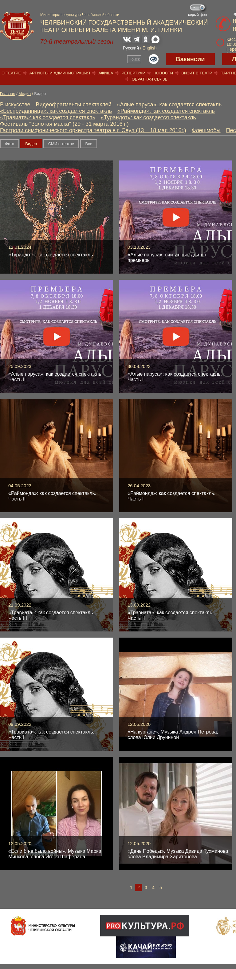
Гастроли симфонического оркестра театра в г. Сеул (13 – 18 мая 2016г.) (93, 130)
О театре (11, 73)
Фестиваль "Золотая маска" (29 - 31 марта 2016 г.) (64, 124)
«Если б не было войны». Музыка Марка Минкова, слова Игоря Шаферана (54, 853)
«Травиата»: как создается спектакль (47, 117)
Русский (131, 47)
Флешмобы (206, 130)
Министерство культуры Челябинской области (79, 15)
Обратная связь (150, 79)
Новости (163, 73)
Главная (7, 93)
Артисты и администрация (59, 73)
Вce (88, 143)
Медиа (24, 93)
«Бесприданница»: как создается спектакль (56, 111)
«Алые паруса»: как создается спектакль (169, 104)
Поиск (134, 59)
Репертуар (133, 73)
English (150, 47)
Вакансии (190, 59)
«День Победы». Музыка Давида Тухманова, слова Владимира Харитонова (179, 853)
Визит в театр (196, 73)
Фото (9, 143)
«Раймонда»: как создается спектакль (166, 111)
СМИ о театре (61, 143)
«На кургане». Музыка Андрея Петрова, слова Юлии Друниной (173, 734)
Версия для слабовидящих (154, 59)
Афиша (105, 73)
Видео (31, 143)
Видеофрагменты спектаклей (74, 104)
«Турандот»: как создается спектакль (148, 117)
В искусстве (15, 104)
